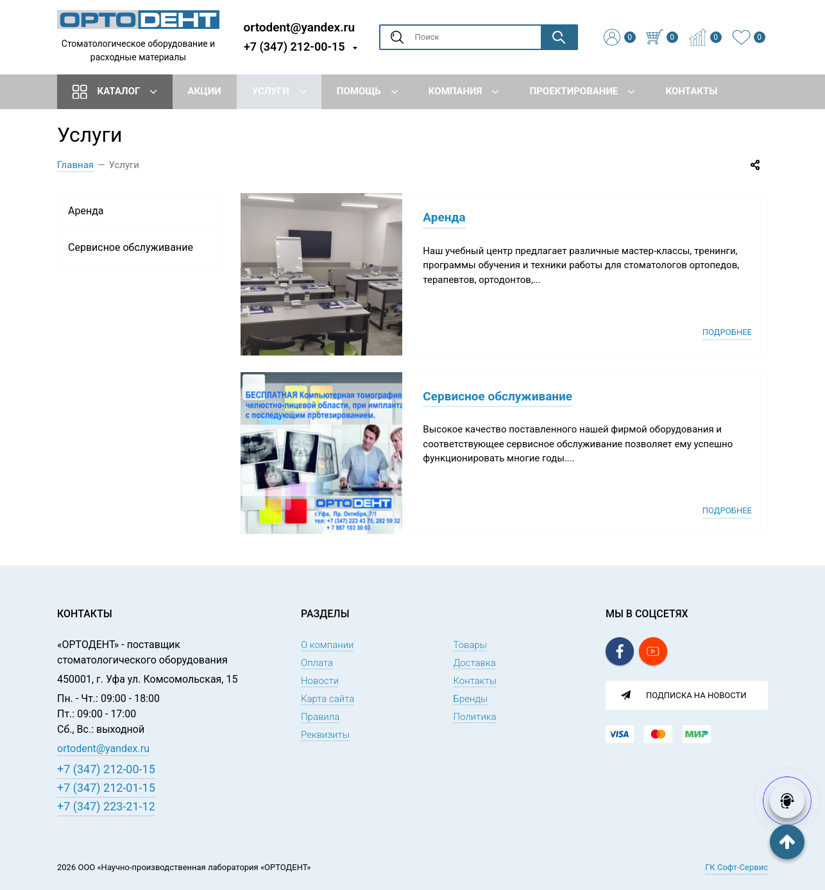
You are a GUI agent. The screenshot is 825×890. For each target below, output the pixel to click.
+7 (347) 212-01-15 (106, 787)
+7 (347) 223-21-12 (106, 806)
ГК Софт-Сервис (736, 867)
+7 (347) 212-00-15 (294, 46)
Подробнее (727, 332)
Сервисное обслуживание (497, 396)
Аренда (444, 217)
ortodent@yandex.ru (299, 26)
